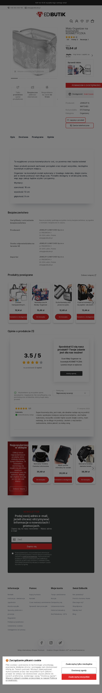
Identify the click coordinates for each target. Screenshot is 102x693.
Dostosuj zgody (79, 670)
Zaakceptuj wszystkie (79, 677)
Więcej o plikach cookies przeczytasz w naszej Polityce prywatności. (31, 679)
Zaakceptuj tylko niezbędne (79, 664)
